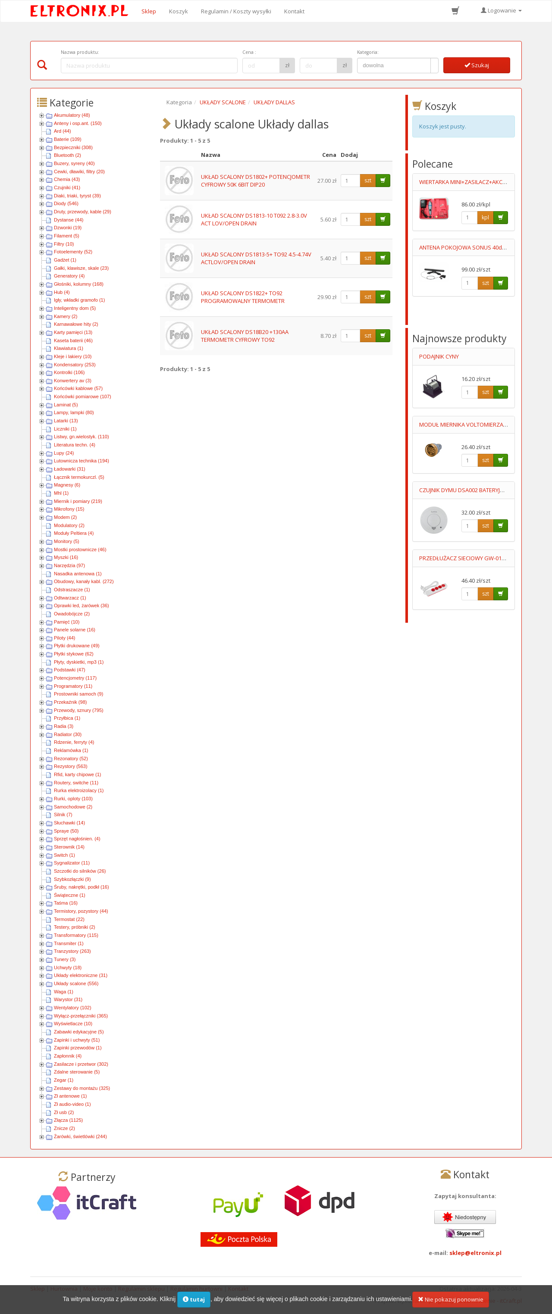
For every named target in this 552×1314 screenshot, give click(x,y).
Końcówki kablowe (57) (78, 388)
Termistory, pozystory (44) (81, 911)
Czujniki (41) (67, 187)
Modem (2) (65, 517)
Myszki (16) (66, 557)
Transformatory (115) (76, 935)
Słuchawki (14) (69, 822)
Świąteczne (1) (69, 895)
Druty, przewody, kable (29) (82, 211)
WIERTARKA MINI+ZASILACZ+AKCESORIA (470, 182)
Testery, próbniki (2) (74, 927)
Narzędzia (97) (69, 565)
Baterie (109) (68, 139)
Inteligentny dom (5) (75, 308)
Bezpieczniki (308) (73, 147)
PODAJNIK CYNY (439, 356)
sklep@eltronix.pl (475, 1253)
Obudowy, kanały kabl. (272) (84, 581)
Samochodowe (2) (73, 806)
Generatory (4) (69, 275)
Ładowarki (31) (69, 468)
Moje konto (98, 1288)
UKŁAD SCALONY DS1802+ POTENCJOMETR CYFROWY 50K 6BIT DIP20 (255, 181)
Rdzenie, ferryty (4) (74, 742)
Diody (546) (66, 203)
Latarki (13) (66, 420)
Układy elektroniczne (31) (80, 975)
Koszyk (178, 11)
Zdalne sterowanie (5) (77, 1071)
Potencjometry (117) (75, 677)
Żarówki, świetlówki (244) (80, 1136)
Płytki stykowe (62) (74, 653)
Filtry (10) (64, 244)
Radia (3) (63, 726)
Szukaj (476, 65)
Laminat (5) (66, 404)
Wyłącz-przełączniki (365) (81, 1015)
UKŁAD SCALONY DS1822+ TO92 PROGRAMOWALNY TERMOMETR (243, 297)
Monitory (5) (66, 541)
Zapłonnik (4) (68, 1055)
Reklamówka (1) (71, 750)
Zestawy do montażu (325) (82, 1088)
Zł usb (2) (64, 1112)
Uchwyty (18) (68, 967)
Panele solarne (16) (74, 629)
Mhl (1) (61, 493)
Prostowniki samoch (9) (78, 693)
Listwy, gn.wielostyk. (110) (81, 436)
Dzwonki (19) (68, 227)
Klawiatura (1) (68, 348)
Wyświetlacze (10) (73, 1023)
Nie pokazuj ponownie (450, 1304)
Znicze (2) (64, 1128)
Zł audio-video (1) (72, 1104)
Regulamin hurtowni (196, 1288)
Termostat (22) (69, 919)
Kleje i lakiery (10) (72, 356)
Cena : (249, 52)
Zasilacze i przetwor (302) (81, 1064)
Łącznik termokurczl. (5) (79, 477)
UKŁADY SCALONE (223, 102)
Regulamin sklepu (141, 1288)
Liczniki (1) (65, 428)
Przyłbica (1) (67, 718)
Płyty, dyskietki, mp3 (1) (79, 662)
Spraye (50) (66, 830)
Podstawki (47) (69, 669)
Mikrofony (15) (69, 509)
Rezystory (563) (71, 766)
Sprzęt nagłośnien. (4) (77, 838)
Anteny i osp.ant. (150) (78, 123)
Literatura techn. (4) (74, 444)
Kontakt (294, 11)
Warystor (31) (68, 999)
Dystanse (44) (68, 219)
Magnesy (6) (67, 484)
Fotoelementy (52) (73, 251)
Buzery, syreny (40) (74, 163)
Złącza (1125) (68, 1120)
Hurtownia (64, 1288)
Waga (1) (63, 991)
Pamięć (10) (66, 621)
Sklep (148, 11)
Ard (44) (62, 131)
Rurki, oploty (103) (73, 798)
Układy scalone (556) (76, 983)
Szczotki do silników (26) (80, 871)
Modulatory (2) (69, 525)
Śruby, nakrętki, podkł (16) (81, 887)
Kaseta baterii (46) (73, 340)
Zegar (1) (63, 1080)
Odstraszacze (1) (72, 589)
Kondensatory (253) (75, 364)
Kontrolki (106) (69, 372)
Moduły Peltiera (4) (74, 533)
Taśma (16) (66, 902)
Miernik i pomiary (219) (78, 501)
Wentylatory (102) (72, 1007)
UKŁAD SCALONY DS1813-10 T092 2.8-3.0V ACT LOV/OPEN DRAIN (254, 220)
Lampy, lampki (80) (74, 412)
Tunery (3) (64, 959)
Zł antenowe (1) (70, 1096)
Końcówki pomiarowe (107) (82, 396)
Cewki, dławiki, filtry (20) (79, 171)
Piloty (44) (64, 637)
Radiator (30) (68, 734)
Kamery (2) (65, 316)
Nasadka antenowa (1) (78, 573)
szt (367, 180)
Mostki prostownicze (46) (80, 549)
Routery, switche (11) (76, 782)
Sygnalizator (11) (72, 862)
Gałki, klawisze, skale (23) (81, 268)
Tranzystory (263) (72, 951)
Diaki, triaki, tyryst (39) (77, 195)
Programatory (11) (73, 686)
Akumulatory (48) (72, 115)
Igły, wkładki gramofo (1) (79, 300)
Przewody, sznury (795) (79, 710)
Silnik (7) (63, 814)
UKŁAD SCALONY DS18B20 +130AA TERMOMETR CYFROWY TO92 (245, 336)
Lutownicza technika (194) (81, 460)
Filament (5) (66, 235)
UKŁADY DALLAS (274, 102)
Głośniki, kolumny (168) (79, 284)
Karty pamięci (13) (73, 332)
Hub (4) (62, 292)
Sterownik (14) (69, 846)
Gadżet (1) (65, 259)
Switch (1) (64, 855)
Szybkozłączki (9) (72, 879)
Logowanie (501, 10)
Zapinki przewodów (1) (78, 1047)
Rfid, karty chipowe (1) (77, 774)
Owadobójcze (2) (72, 613)
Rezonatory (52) (71, 758)
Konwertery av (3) (72, 380)
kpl (485, 217)
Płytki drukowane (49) (77, 645)
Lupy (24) (64, 453)
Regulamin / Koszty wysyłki (236, 11)
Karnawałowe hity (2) (76, 324)
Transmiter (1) (69, 943)
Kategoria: (368, 52)
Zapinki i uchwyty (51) (77, 1039)
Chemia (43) (67, 179)
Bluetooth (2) (67, 155)
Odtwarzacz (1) (70, 597)
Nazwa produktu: (80, 52)
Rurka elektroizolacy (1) (79, 790)
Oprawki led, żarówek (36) (81, 605)
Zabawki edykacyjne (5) (79, 1031)
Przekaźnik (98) (70, 702)
